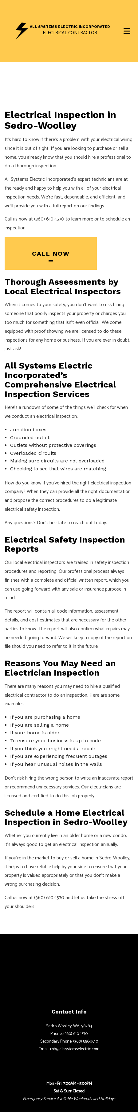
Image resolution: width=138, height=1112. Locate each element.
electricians (101, 787)
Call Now (51, 253)
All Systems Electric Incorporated (70, 27)
